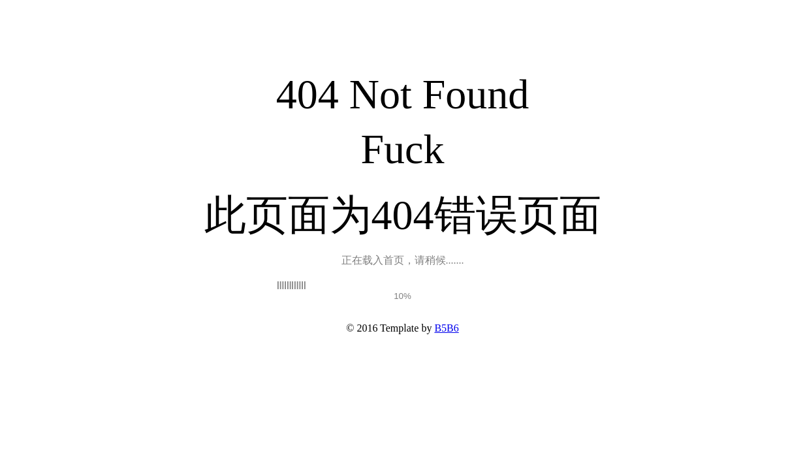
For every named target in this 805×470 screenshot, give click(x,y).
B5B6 (446, 328)
